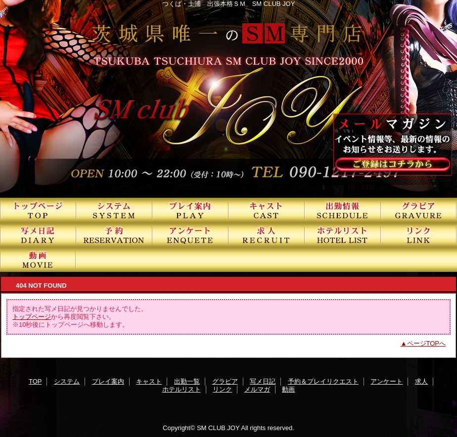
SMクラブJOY (228, 99)
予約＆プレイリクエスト (114, 234)
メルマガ (257, 389)
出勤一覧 (343, 210)
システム (114, 210)
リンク (419, 234)
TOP (38, 210)
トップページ (31, 316)
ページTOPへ (426, 343)
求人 (266, 234)
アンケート (190, 234)
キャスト (266, 210)
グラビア (419, 210)
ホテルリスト (343, 234)
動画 (38, 259)
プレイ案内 (190, 210)
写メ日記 (38, 234)
